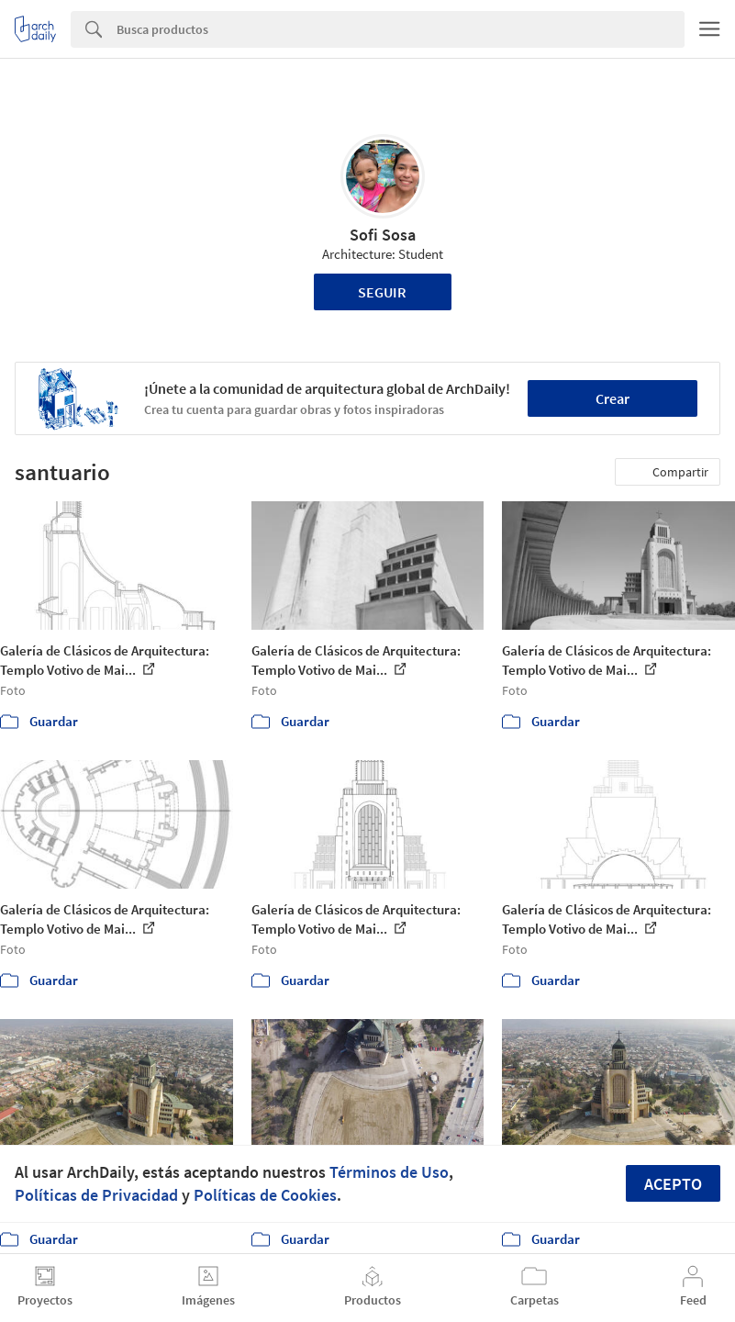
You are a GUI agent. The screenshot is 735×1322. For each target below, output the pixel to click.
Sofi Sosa (383, 234)
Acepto (673, 1183)
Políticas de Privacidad (96, 1194)
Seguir (382, 292)
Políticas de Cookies (265, 1194)
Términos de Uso (389, 1171)
